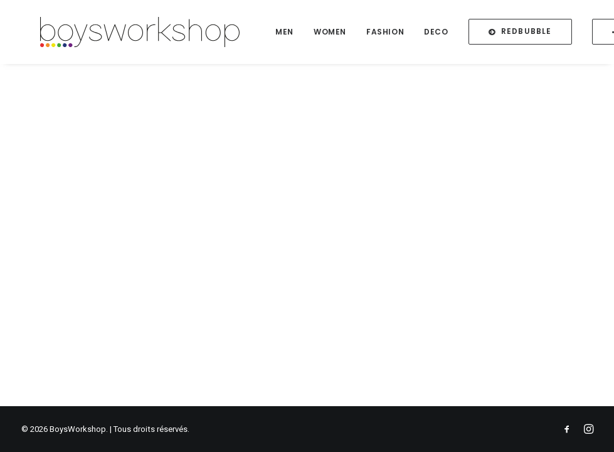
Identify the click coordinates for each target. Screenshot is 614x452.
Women (345, 35)
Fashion (400, 35)
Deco (451, 35)
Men (299, 35)
